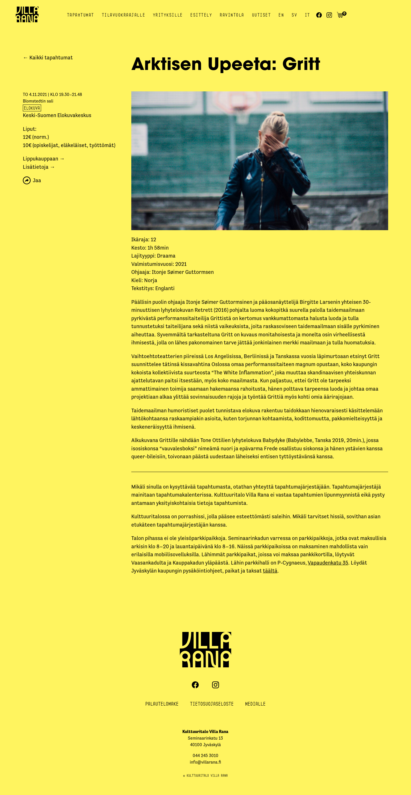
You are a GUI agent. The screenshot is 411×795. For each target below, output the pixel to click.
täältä (270, 571)
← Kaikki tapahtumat (48, 58)
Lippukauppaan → (44, 159)
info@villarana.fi (205, 762)
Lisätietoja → (39, 167)
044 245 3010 (205, 755)
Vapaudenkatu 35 (328, 563)
